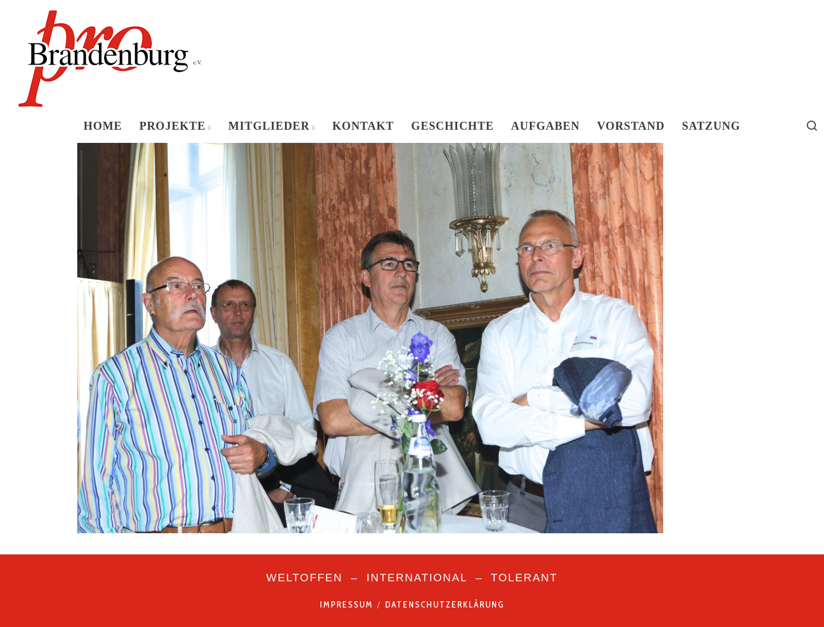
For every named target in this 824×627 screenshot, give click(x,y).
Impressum (346, 605)
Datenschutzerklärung (444, 605)
